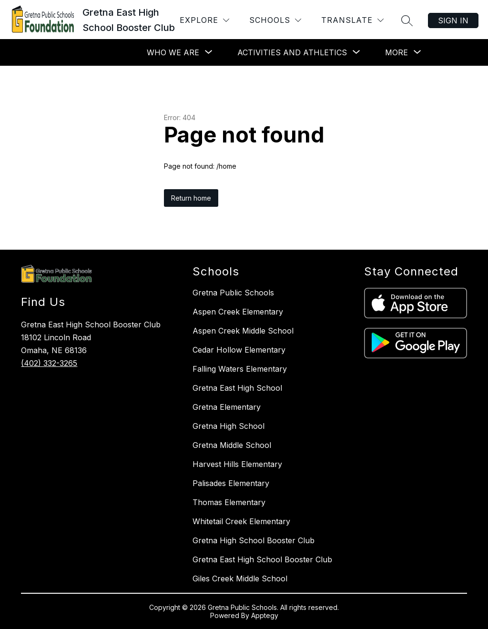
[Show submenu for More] (396, 52)
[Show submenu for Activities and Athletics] (292, 52)
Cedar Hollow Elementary (239, 350)
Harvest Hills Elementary (237, 464)
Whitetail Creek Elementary (241, 521)
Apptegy (264, 615)
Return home (191, 198)
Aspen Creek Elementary (238, 311)
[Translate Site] (352, 20)
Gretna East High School (237, 388)
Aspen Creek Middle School (243, 330)
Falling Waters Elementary (240, 369)
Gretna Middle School (232, 445)
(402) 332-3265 (49, 363)
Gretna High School (228, 426)
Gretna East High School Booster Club (262, 559)
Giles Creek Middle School (240, 578)
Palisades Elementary (231, 483)
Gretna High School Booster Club (254, 540)
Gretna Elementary (227, 407)
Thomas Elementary (229, 502)
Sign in (453, 20)
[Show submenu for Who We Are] (173, 52)
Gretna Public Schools (233, 292)
